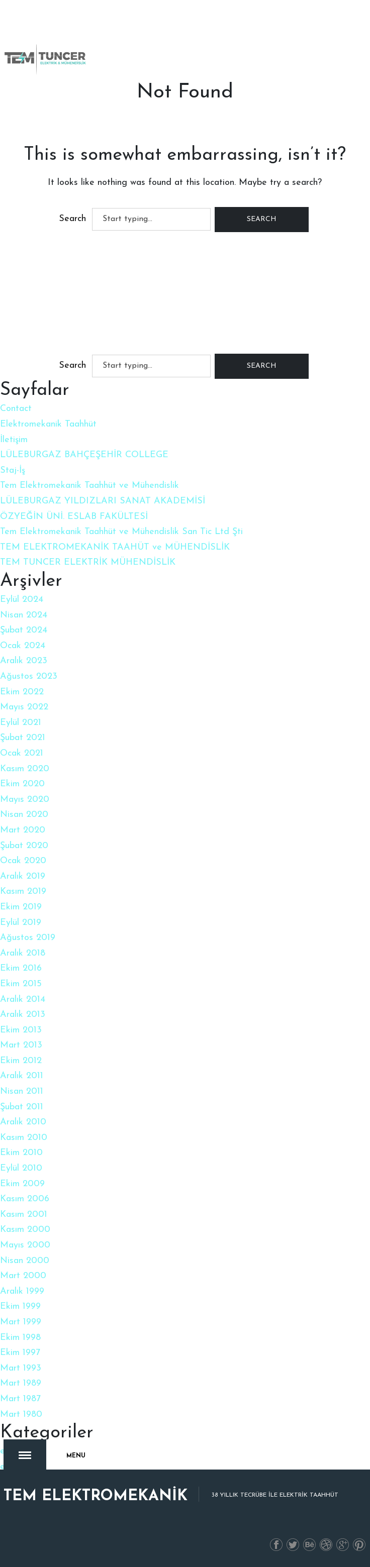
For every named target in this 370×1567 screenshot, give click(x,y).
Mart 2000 (23, 1276)
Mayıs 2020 (24, 799)
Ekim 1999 (20, 1306)
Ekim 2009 (22, 1184)
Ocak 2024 (22, 646)
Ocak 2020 (23, 861)
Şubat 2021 (22, 738)
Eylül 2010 (21, 1168)
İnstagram (326, 1534)
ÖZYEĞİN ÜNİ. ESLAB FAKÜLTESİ (74, 516)
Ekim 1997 (20, 1352)
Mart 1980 (21, 1414)
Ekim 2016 (21, 968)
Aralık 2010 (23, 1122)
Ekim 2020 (22, 784)
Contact (16, 408)
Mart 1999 (20, 1322)
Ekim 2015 (21, 984)
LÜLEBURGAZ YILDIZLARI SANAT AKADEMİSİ (102, 501)
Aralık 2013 (22, 1014)
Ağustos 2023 (28, 676)
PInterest (359, 1534)
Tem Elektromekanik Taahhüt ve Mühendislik (89, 485)
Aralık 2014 (22, 999)
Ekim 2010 (21, 1153)
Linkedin (309, 1534)
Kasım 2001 (23, 1214)
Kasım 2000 (25, 1229)
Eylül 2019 (20, 922)
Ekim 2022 (22, 692)
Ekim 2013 (21, 1030)
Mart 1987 (20, 1399)
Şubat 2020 (24, 846)
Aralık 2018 (22, 953)
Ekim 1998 (20, 1337)
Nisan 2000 (24, 1261)
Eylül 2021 (20, 722)
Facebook (276, 1534)
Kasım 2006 (24, 1199)
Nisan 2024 (23, 615)
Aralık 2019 (22, 876)
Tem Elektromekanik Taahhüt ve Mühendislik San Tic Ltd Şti (121, 532)
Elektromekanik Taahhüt (48, 424)
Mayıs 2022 (24, 707)
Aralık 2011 (21, 1076)
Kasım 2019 (23, 891)
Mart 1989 (20, 1383)
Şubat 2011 (21, 1107)
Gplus (342, 1534)
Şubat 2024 (23, 630)
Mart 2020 (22, 830)
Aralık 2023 (23, 661)
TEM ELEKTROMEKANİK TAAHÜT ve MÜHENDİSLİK (115, 547)
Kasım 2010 (23, 1137)
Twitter (293, 1534)
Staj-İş (12, 470)
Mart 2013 (21, 1045)
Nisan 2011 (21, 1091)
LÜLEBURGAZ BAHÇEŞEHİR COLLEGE (84, 455)
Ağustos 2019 (27, 938)
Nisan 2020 (24, 814)
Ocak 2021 (21, 753)
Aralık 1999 (22, 1291)
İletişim (14, 440)
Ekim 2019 (21, 907)
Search (72, 219)
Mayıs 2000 (25, 1245)
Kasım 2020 (24, 769)
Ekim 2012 (21, 1061)
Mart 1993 (20, 1368)
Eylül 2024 (21, 599)
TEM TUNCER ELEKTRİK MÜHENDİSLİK (87, 562)
